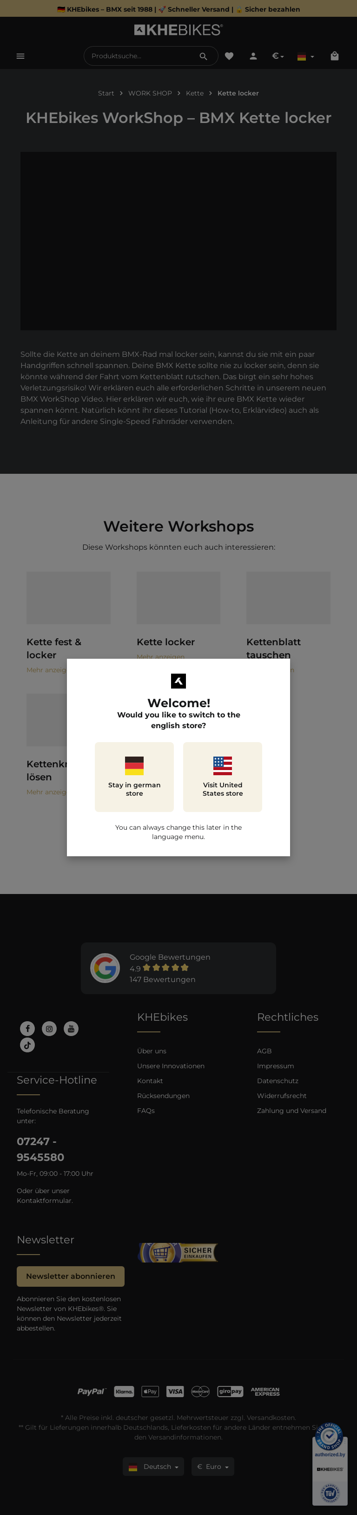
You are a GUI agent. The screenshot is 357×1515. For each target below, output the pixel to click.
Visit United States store (223, 777)
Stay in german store (134, 777)
